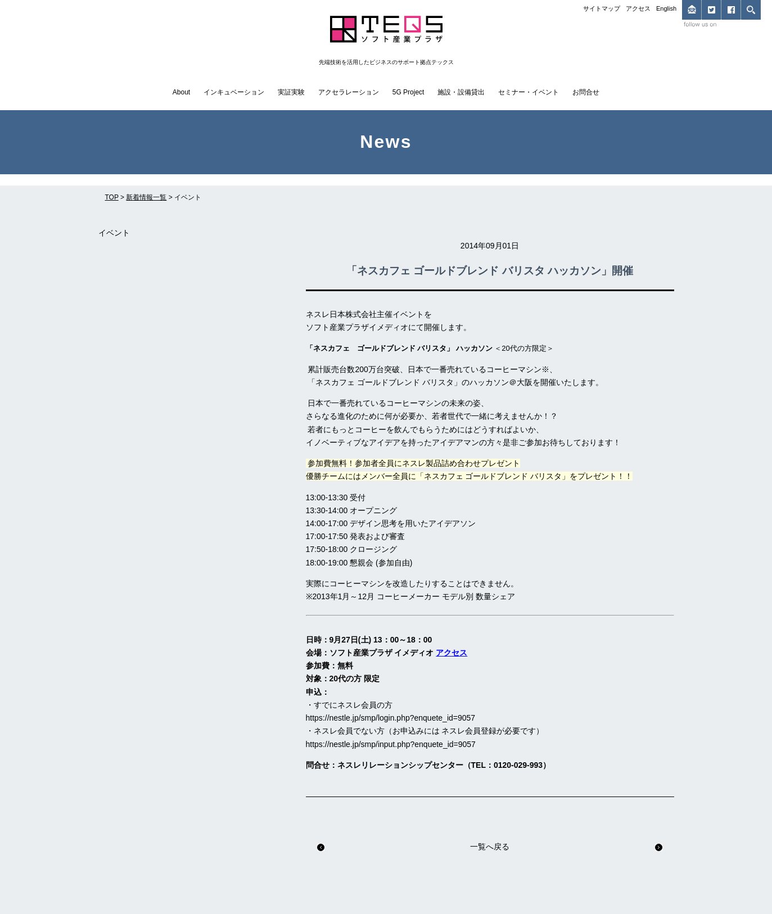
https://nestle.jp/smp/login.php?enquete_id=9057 (391, 717)
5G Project (408, 92)
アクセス (638, 8)
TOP (112, 197)
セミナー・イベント (528, 92)
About (181, 92)
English (666, 8)
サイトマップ (601, 8)
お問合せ (585, 92)
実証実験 (291, 92)
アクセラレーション (348, 92)
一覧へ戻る (489, 846)
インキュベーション (234, 92)
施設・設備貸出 (461, 92)
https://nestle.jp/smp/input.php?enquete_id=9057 (391, 744)
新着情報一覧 (146, 197)
